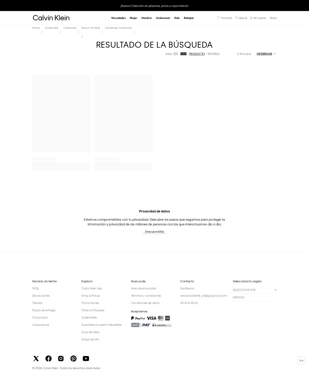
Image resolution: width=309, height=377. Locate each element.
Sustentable (89, 317)
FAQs (35, 288)
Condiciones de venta (145, 303)
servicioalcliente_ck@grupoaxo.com (203, 295)
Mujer (133, 17)
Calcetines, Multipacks (118, 27)
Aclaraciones (40, 324)
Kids (177, 17)
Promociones (90, 303)
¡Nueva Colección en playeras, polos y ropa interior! (155, 5)
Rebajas (189, 17)
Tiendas (37, 303)
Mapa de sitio (90, 339)
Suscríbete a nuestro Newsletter (102, 324)
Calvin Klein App (92, 288)
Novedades (118, 17)
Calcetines (69, 27)
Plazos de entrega (44, 310)
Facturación (40, 317)
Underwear (163, 17)
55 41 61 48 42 (189, 303)
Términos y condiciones (146, 295)
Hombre (146, 17)
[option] (154, 5)
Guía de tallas (90, 332)
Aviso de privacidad (143, 288)
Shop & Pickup (91, 295)
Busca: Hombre (91, 27)
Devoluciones (40, 295)
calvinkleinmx (37, 28)
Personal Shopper (93, 310)
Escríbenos (187, 288)
